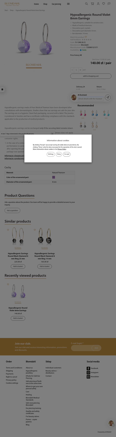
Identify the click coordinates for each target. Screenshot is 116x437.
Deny (59, 154)
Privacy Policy (62, 149)
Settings (51, 154)
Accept (66, 154)
